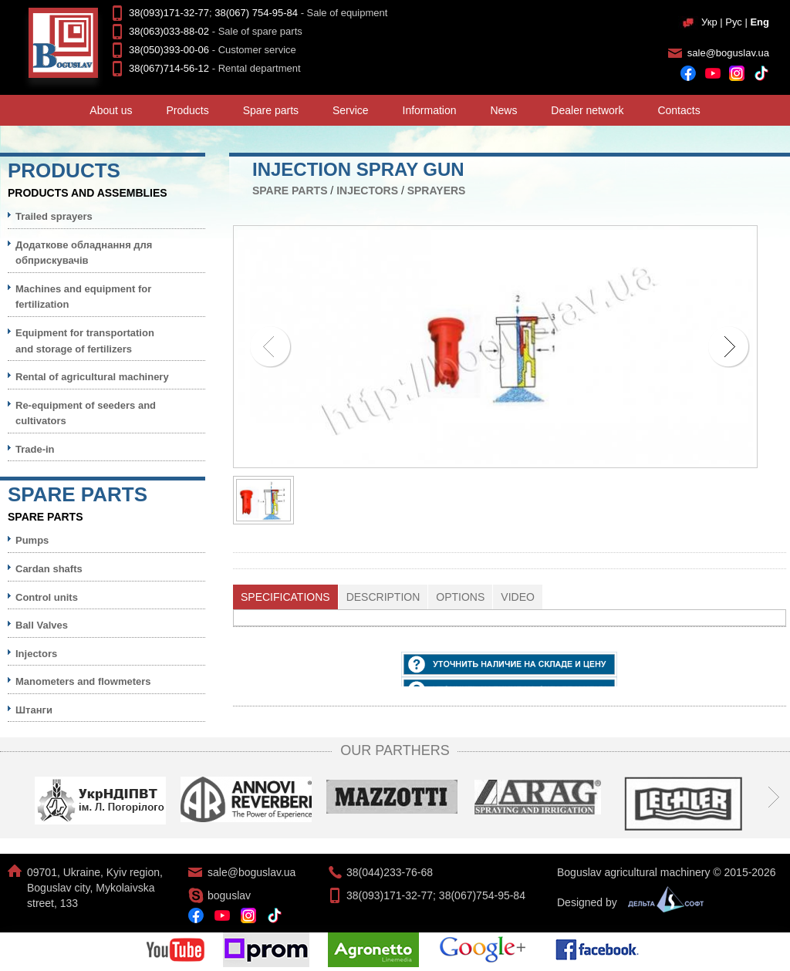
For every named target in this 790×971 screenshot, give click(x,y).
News (503, 110)
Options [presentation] (460, 597)
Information (430, 110)
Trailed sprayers (54, 216)
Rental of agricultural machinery (92, 377)
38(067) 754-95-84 (256, 13)
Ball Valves (41, 625)
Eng (759, 22)
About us (110, 110)
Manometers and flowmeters (83, 681)
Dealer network (587, 110)
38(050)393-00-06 (169, 50)
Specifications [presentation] (285, 597)
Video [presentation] (518, 597)
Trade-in (35, 449)
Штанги (33, 710)
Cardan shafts (49, 569)
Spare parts (271, 110)
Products (188, 110)
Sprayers (436, 190)
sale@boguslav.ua (728, 53)
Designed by (626, 902)
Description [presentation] (383, 597)
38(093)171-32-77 (169, 13)
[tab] (286, 597)
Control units (46, 597)
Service (351, 110)
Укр (709, 22)
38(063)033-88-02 (169, 31)
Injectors (367, 190)
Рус (733, 22)
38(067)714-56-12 (169, 68)
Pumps (32, 540)
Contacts (678, 110)
